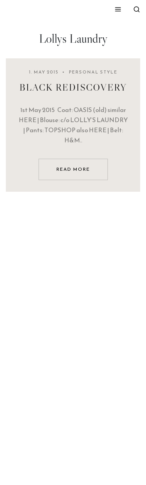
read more (73, 169)
